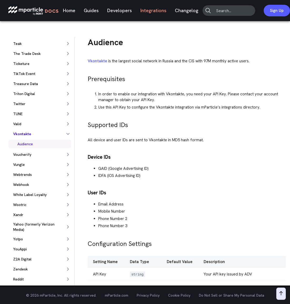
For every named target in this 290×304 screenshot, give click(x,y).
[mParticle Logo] (33, 10)
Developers (119, 10)
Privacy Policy (148, 295)
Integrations (153, 10)
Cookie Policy (179, 295)
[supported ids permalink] (85, 123)
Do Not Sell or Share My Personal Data (231, 295)
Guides (91, 10)
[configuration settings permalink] (85, 242)
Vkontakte (97, 61)
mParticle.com (116, 295)
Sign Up (277, 10)
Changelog (186, 10)
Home (69, 10)
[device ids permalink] (85, 156)
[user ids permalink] (85, 192)
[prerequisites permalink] (85, 77)
